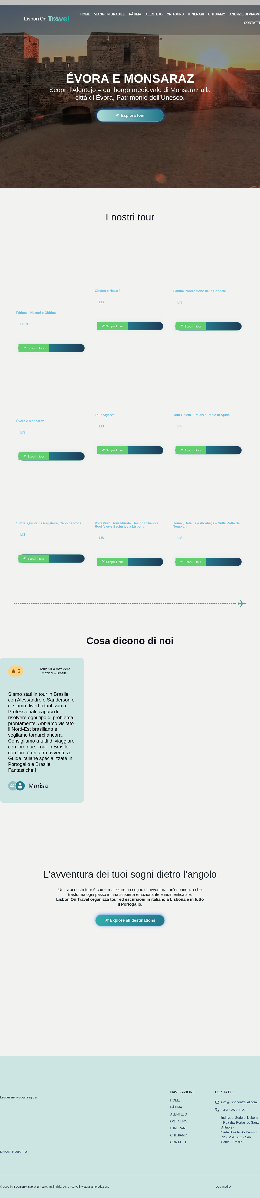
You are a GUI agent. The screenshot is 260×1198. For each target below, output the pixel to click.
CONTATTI (178, 1142)
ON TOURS (175, 14)
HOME (85, 14)
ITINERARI (196, 14)
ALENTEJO (153, 14)
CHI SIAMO (216, 14)
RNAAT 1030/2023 (13, 1152)
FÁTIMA (135, 14)
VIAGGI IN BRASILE (109, 14)
